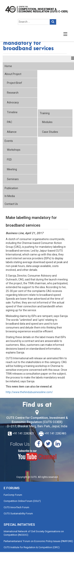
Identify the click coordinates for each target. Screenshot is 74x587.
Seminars (13, 179)
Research (12, 92)
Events (9, 140)
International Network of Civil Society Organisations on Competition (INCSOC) (34, 533)
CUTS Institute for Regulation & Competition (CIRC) (32, 547)
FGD (9, 159)
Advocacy (13, 102)
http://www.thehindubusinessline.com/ (29, 392)
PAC (9, 122)
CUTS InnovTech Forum (16, 507)
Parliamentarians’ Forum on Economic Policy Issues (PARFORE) (38, 541)
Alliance (12, 131)
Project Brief (14, 82)
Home (8, 66)
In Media (10, 196)
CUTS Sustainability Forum (18, 513)
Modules (47, 122)
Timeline (12, 112)
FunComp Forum (13, 494)
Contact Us (11, 203)
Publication (11, 188)
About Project (13, 74)
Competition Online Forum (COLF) (22, 501)
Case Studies (50, 131)
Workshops (13, 149)
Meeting (12, 169)
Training (45, 113)
